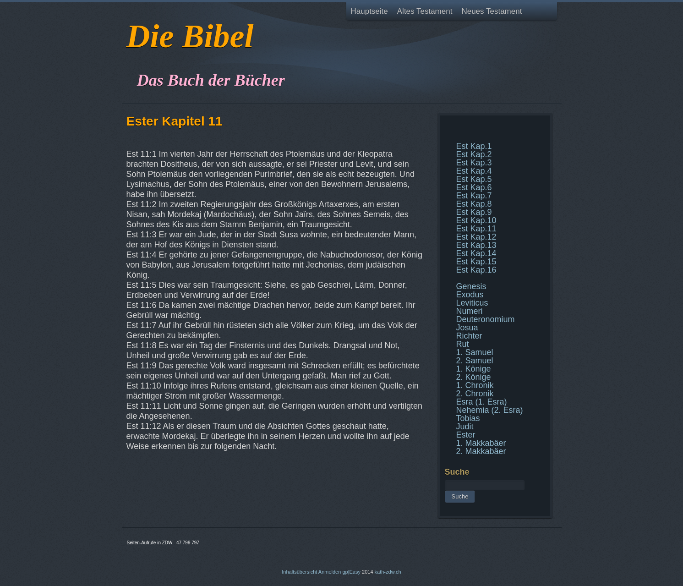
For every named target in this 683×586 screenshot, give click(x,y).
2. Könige (473, 377)
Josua (467, 327)
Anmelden (329, 572)
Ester (465, 434)
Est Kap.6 (474, 187)
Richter (469, 335)
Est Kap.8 (474, 203)
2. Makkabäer (481, 451)
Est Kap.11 (476, 228)
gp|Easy (351, 572)
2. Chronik (475, 393)
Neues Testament (491, 11)
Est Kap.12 (476, 236)
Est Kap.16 (476, 269)
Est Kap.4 (474, 170)
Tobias (468, 418)
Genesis (471, 286)
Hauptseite (369, 11)
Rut (462, 344)
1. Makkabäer (481, 443)
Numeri (469, 311)
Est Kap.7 (474, 195)
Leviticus (472, 302)
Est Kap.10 (476, 220)
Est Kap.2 (474, 154)
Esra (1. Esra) (481, 401)
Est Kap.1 (474, 146)
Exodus (470, 294)
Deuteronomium (485, 319)
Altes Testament (425, 11)
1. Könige (473, 368)
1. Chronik (475, 385)
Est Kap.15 (476, 261)
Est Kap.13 (476, 245)
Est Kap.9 (474, 212)
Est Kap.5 (474, 179)
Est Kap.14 (476, 253)
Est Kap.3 (474, 162)
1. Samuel (474, 352)
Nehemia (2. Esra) (489, 410)
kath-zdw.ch (388, 572)
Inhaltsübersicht (299, 572)
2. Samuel (474, 360)
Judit (465, 426)
